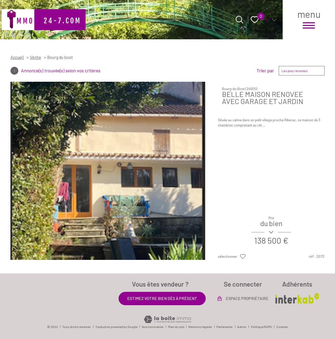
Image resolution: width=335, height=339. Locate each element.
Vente (35, 57)
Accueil (17, 57)
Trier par (265, 70)
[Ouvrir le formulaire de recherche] (239, 19)
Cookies (282, 327)
